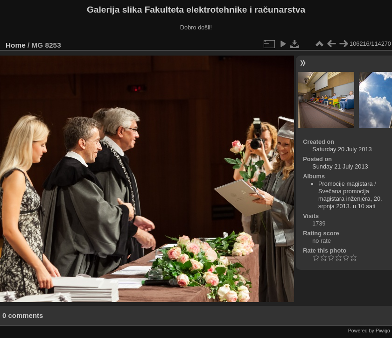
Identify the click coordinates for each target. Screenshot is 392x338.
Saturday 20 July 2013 (341, 149)
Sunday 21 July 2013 (340, 166)
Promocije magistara (345, 183)
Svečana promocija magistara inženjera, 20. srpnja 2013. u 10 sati (350, 199)
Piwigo (383, 330)
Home (16, 45)
